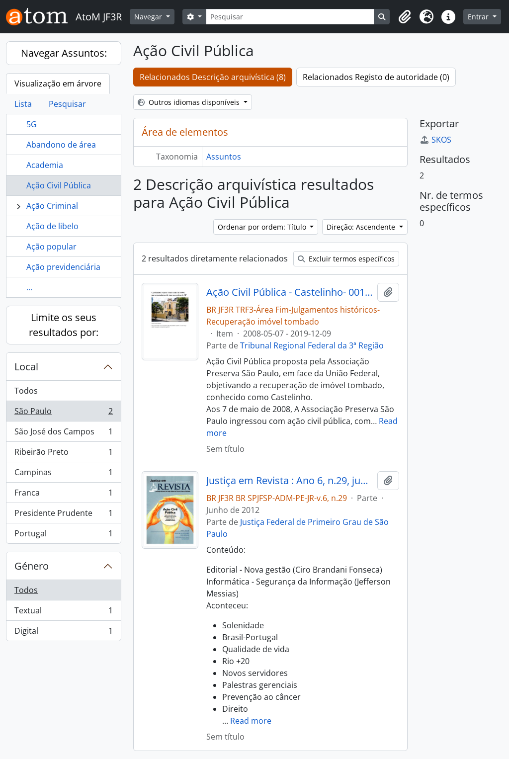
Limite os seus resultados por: (63, 325)
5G (31, 124)
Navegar (149, 16)
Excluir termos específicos (346, 258)
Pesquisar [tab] (67, 103)
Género (31, 566)
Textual (63, 612)
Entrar (479, 16)
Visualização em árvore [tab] (57, 83)
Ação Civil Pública (58, 185)
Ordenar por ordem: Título (263, 227)
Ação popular (51, 246)
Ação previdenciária (63, 266)
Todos (26, 390)
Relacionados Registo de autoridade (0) (376, 77)
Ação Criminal (52, 205)
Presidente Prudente (63, 515)
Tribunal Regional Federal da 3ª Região (312, 345)
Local (26, 366)
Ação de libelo (52, 226)
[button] (405, 17)
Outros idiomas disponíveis (190, 102)
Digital (63, 633)
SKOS (435, 139)
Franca (63, 495)
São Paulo (63, 413)
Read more (250, 720)
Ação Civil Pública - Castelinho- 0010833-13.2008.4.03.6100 (290, 292)
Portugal (63, 535)
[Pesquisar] (290, 16)
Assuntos (223, 156)
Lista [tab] (23, 103)
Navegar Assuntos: (64, 53)
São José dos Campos (63, 433)
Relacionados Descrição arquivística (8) (213, 77)
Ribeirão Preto (63, 454)
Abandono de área (61, 144)
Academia (44, 165)
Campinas (63, 474)
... (29, 287)
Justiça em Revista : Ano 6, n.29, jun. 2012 (290, 481)
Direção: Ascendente (362, 227)
